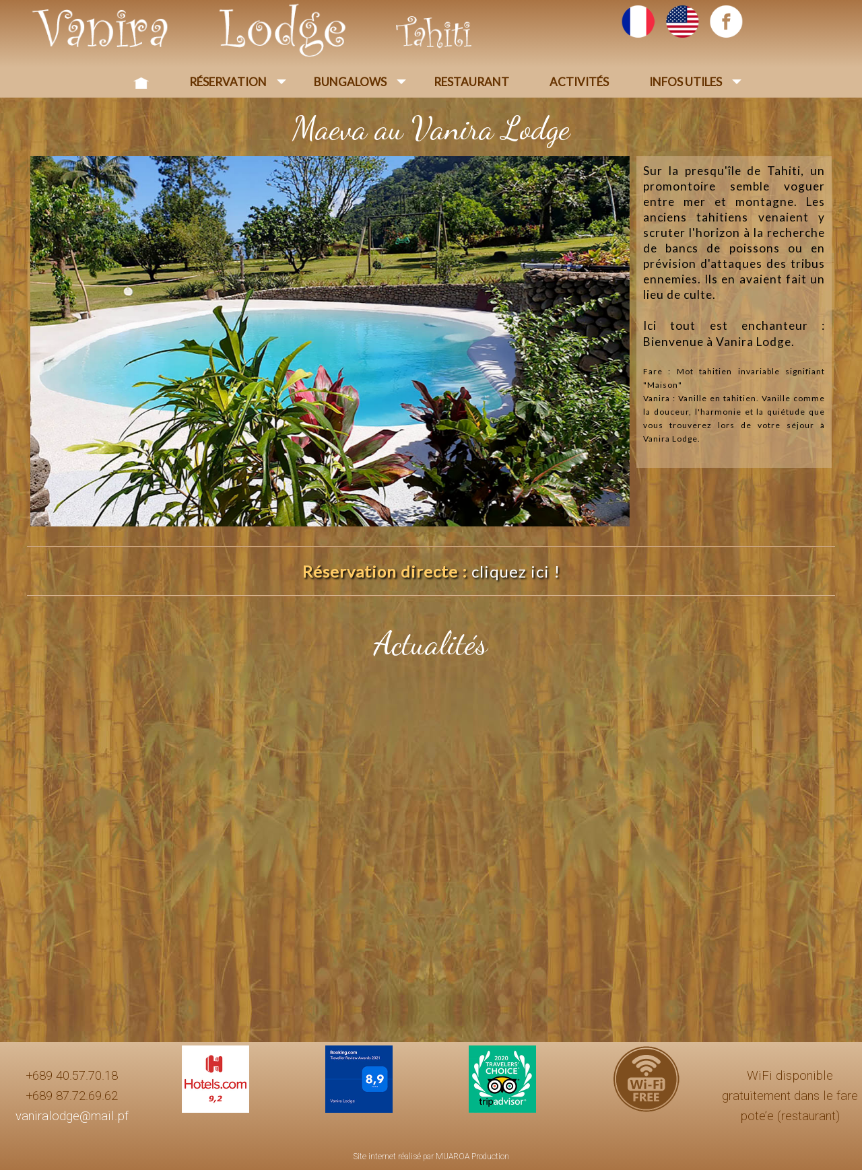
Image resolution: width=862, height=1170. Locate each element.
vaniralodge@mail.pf (72, 1116)
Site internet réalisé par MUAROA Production (431, 1156)
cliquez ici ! (515, 571)
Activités (579, 82)
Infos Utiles (685, 82)
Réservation (228, 82)
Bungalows (350, 82)
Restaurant (471, 82)
